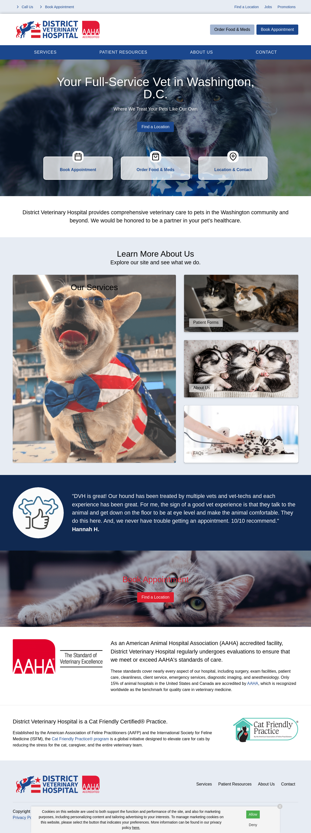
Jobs (268, 7)
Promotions (287, 7)
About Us (201, 52)
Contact (266, 52)
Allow (253, 814)
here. (136, 828)
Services (45, 52)
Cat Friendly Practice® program (80, 739)
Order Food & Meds (232, 29)
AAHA (252, 683)
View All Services (94, 299)
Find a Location (246, 7)
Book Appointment (277, 29)
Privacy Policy (25, 817)
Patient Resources (123, 52)
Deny (253, 825)
